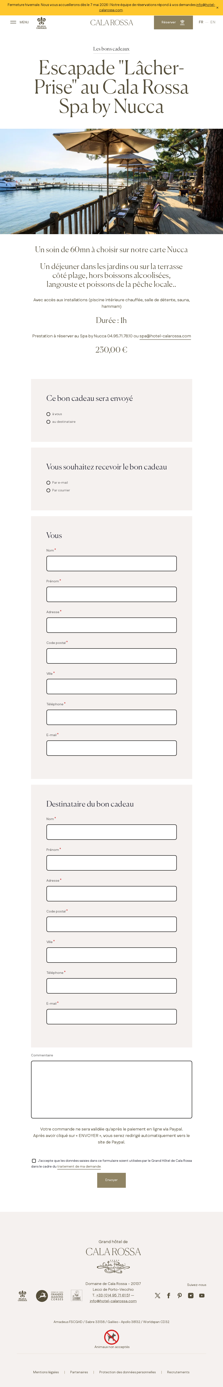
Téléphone (55, 704)
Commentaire (42, 1055)
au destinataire (64, 421)
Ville (49, 673)
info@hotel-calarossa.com (113, 1301)
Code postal (56, 643)
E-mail (51, 735)
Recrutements (178, 1372)
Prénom (52, 581)
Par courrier (61, 490)
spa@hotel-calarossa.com (165, 336)
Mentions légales (46, 1372)
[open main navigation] (18, 24)
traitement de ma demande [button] (79, 1166)
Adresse (52, 612)
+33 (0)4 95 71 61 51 (113, 1295)
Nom (50, 550)
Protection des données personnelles (127, 1372)
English (212, 24)
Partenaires (79, 1372)
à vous (57, 414)
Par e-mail (60, 482)
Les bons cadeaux (111, 49)
